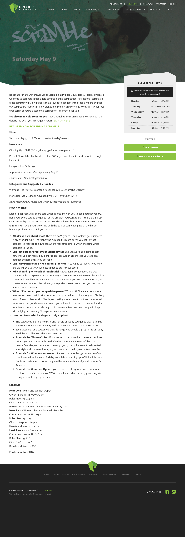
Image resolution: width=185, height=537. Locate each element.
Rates (51, 10)
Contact (170, 10)
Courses (64, 10)
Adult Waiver (150, 147)
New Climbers (113, 10)
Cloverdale (132, 4)
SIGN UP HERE (62, 121)
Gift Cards (155, 10)
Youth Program (93, 10)
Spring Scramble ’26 (135, 10)
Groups (76, 10)
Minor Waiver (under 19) (150, 156)
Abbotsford (116, 4)
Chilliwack (148, 4)
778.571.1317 (161, 4)
